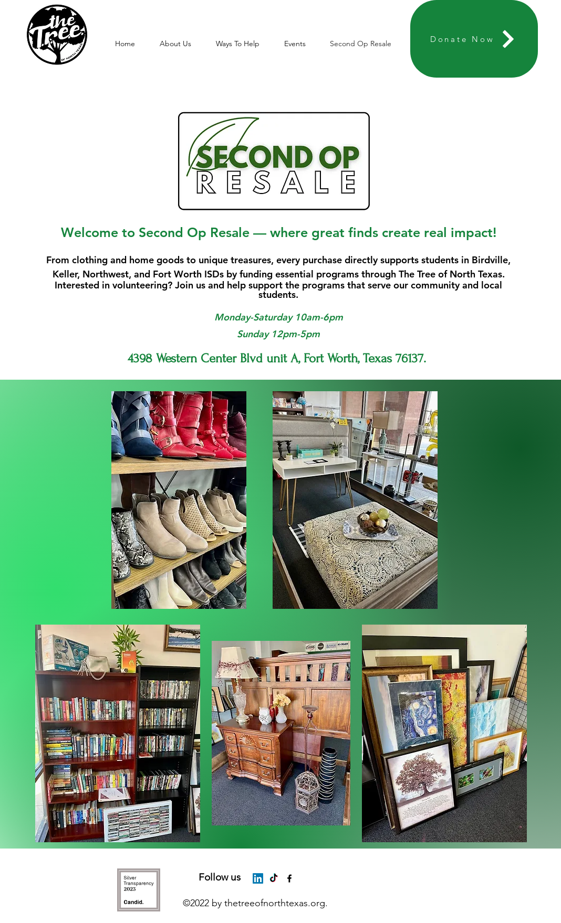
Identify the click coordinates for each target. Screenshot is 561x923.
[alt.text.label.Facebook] (289, 878)
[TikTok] (273, 878)
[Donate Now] (474, 39)
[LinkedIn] (258, 878)
